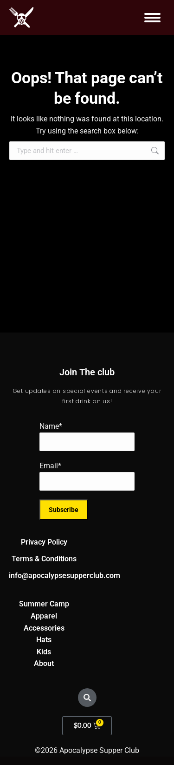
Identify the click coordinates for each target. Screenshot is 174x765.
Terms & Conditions (44, 558)
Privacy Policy (44, 542)
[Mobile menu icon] (152, 17)
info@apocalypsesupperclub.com (64, 575)
